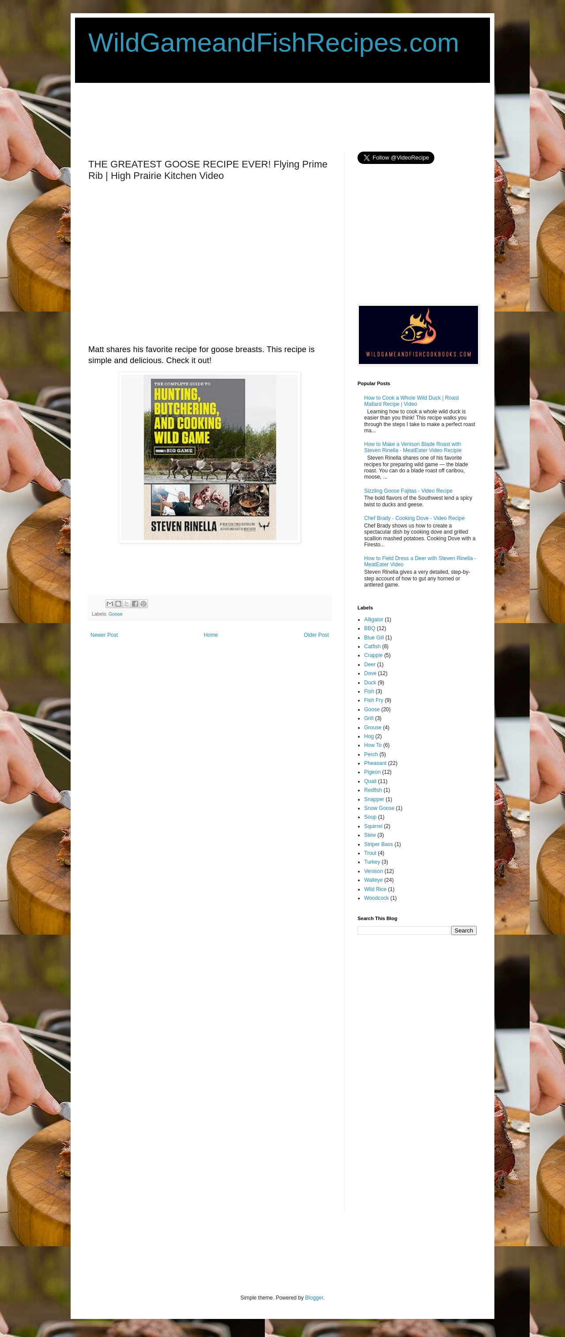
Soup (370, 817)
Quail (370, 781)
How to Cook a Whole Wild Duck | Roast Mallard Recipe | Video (411, 401)
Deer (370, 664)
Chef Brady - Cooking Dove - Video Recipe (414, 518)
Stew (370, 835)
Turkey (372, 862)
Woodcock (376, 898)
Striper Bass (378, 844)
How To (373, 745)
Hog (369, 736)
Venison (373, 871)
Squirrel (373, 826)
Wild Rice (375, 889)
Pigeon (372, 772)
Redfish (373, 790)
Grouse (372, 727)
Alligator (373, 620)
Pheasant (375, 763)
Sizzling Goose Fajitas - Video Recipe (408, 491)
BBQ (369, 628)
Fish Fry (373, 700)
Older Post (316, 635)
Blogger (314, 1298)
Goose (116, 614)
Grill (368, 718)
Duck (370, 683)
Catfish (372, 646)
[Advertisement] (249, 116)
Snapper (374, 799)
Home (211, 635)
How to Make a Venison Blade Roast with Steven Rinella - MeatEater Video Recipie (413, 447)
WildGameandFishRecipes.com (273, 42)
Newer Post (104, 635)
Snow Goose (379, 808)
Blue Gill (374, 638)
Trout (370, 853)
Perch (371, 754)
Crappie (373, 655)
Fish (369, 691)
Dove (370, 673)
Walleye (373, 880)
